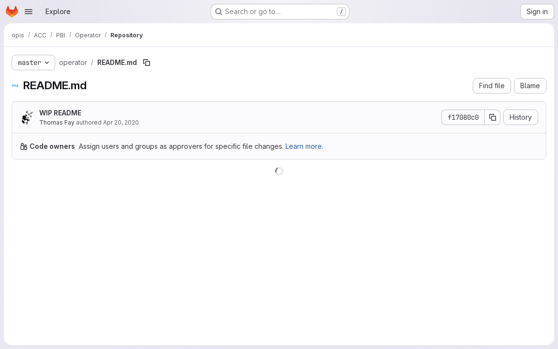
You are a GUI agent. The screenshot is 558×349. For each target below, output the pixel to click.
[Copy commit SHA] (492, 117)
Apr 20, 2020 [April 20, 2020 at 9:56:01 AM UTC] (121, 122)
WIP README (60, 113)
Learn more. (304, 146)
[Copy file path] (146, 62)
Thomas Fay (57, 122)
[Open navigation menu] (28, 11)
